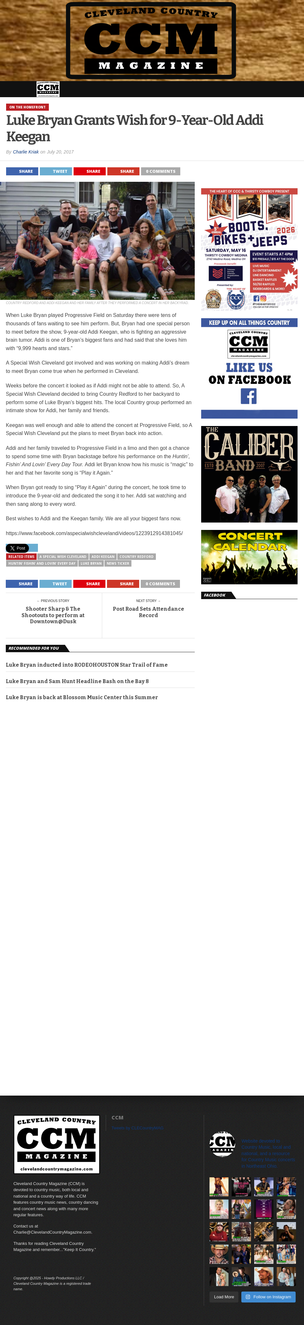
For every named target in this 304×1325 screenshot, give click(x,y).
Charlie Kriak (26, 151)
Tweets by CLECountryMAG (138, 1128)
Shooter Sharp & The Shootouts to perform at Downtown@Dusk (53, 615)
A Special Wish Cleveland (63, 556)
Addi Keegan (103, 556)
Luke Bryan (91, 563)
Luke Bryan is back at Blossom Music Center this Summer (82, 697)
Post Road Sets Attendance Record (148, 612)
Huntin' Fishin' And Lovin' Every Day (42, 563)
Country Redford (137, 556)
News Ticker (118, 563)
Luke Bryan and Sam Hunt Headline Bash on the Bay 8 (77, 681)
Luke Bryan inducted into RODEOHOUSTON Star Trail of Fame (87, 665)
